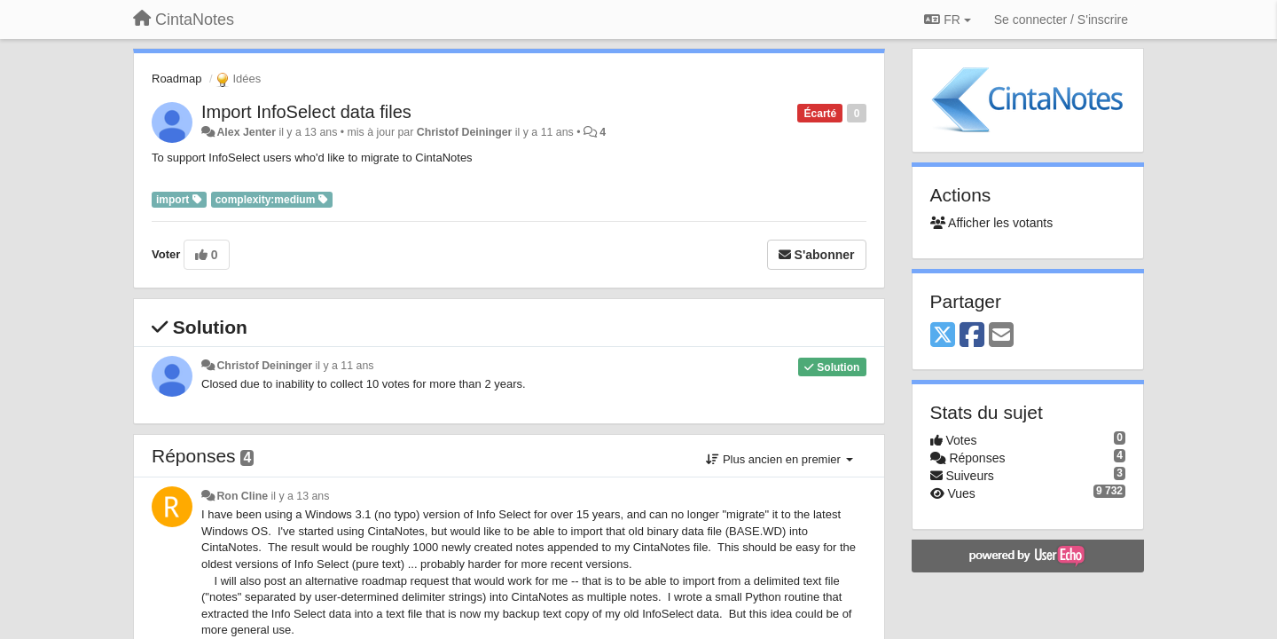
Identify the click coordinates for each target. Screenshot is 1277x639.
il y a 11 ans (345, 365)
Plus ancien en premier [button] (779, 459)
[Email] (1001, 335)
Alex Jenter (246, 132)
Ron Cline (242, 496)
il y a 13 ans (299, 496)
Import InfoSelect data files (306, 112)
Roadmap (176, 78)
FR (947, 19)
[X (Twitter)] (942, 335)
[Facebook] (972, 335)
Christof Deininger (465, 132)
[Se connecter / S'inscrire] (1061, 19)
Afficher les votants (992, 223)
